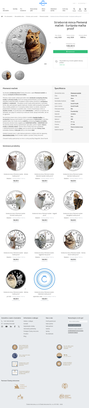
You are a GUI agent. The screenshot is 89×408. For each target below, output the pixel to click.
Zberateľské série (19, 16)
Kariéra (48, 329)
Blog (25, 336)
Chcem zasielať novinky (74, 325)
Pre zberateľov (6, 9)
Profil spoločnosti (51, 321)
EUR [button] (74, 3)
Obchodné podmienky (30, 329)
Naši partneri (49, 326)
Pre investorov (23, 9)
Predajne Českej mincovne (31, 331)
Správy (48, 331)
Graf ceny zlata (65, 9)
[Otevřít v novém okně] (37, 117)
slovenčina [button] (82, 3)
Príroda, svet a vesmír (32, 16)
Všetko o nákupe (28, 321)
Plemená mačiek (44, 16)
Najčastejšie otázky (29, 326)
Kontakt (26, 323)
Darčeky (15, 9)
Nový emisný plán (33, 9)
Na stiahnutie (49, 334)
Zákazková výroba (53, 9)
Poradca (26, 334)
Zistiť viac (62, 65)
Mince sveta (43, 9)
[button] (5, 43)
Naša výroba (49, 323)
